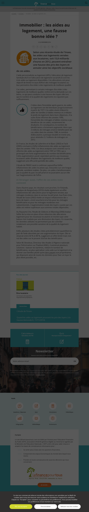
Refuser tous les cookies (69, 506)
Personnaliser (46, 506)
